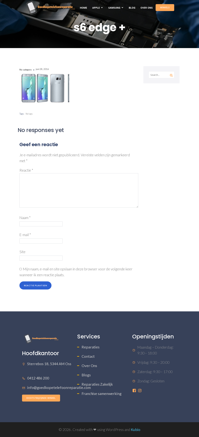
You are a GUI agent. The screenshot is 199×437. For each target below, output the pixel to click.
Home (83, 7)
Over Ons (146, 7)
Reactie (26, 170)
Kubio (135, 429)
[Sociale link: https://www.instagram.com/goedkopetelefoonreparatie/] (140, 390)
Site (22, 252)
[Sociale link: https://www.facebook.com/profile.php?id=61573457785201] (135, 390)
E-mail (25, 234)
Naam (24, 217)
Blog (132, 7)
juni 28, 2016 (42, 69)
